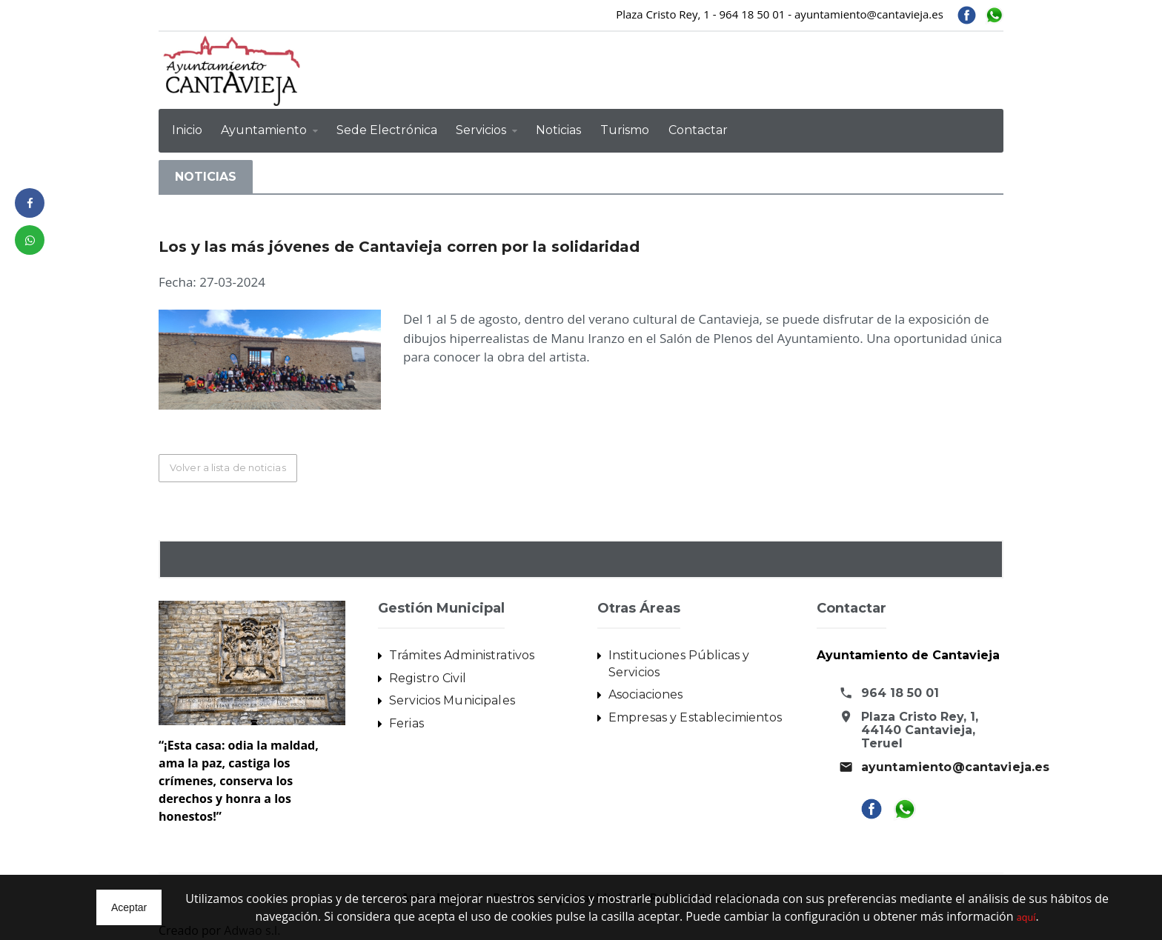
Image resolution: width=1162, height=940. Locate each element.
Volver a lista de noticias (231, 468)
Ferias (406, 725)
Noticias (558, 130)
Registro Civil (427, 679)
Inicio (187, 130)
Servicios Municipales (451, 702)
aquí (1026, 916)
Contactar (698, 130)
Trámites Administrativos (460, 656)
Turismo (624, 130)
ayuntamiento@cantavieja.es (954, 768)
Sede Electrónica (386, 130)
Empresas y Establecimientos (694, 719)
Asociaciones (645, 696)
